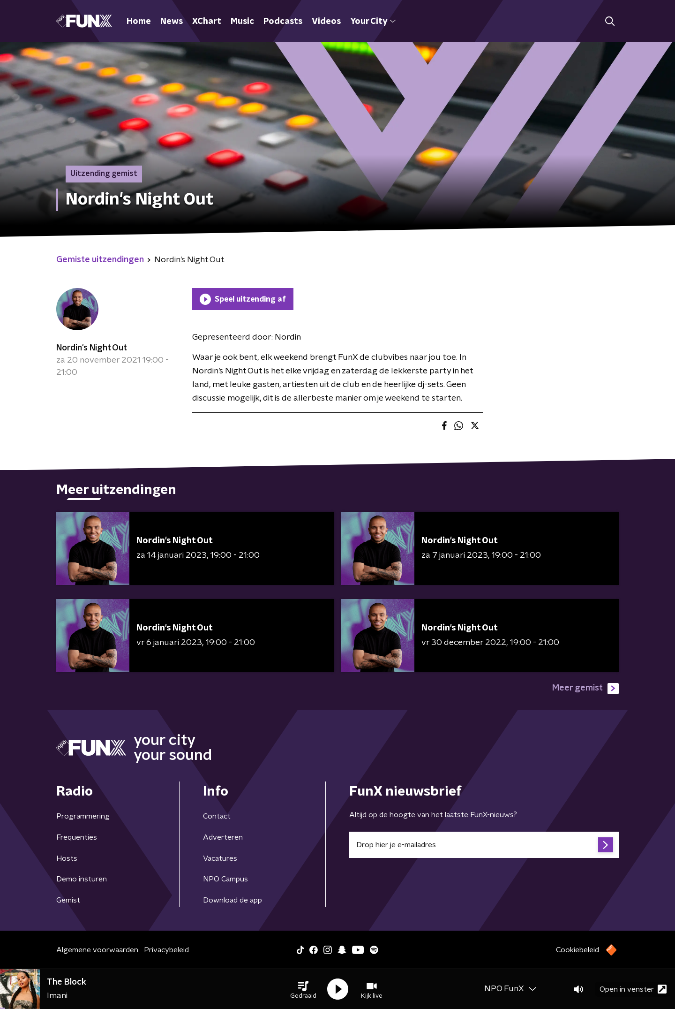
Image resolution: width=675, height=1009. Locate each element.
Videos (326, 21)
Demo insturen (81, 879)
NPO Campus (225, 879)
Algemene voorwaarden (97, 950)
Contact (217, 816)
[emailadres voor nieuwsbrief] (484, 845)
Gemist (68, 900)
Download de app (232, 900)
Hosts (66, 858)
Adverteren (223, 837)
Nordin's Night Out (91, 348)
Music (242, 21)
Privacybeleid (166, 950)
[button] (303, 989)
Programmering (83, 816)
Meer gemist (585, 688)
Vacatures (220, 858)
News (171, 21)
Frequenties (76, 837)
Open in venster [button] (633, 989)
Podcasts (282, 21)
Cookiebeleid (577, 950)
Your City (373, 21)
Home (139, 21)
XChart (206, 21)
